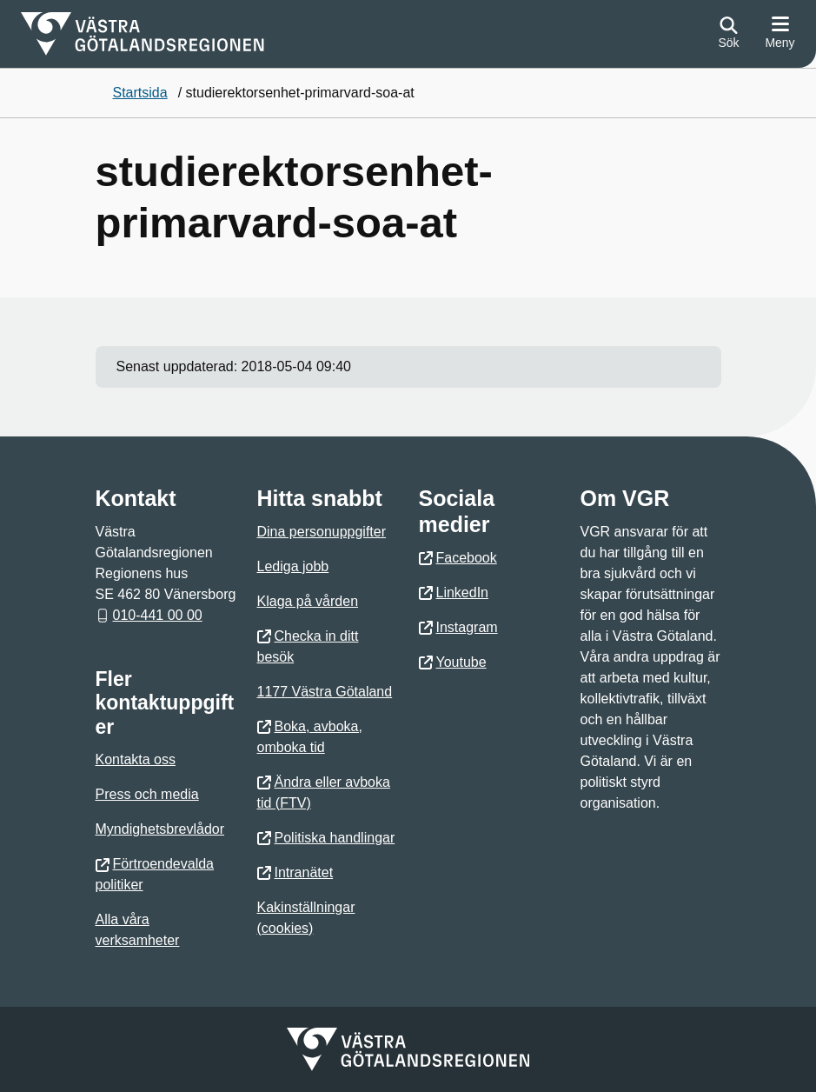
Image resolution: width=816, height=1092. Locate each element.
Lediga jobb (293, 566)
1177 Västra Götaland (325, 691)
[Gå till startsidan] (142, 34)
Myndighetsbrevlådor (160, 829)
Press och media (147, 794)
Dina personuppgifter (322, 531)
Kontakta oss (136, 759)
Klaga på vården (308, 601)
